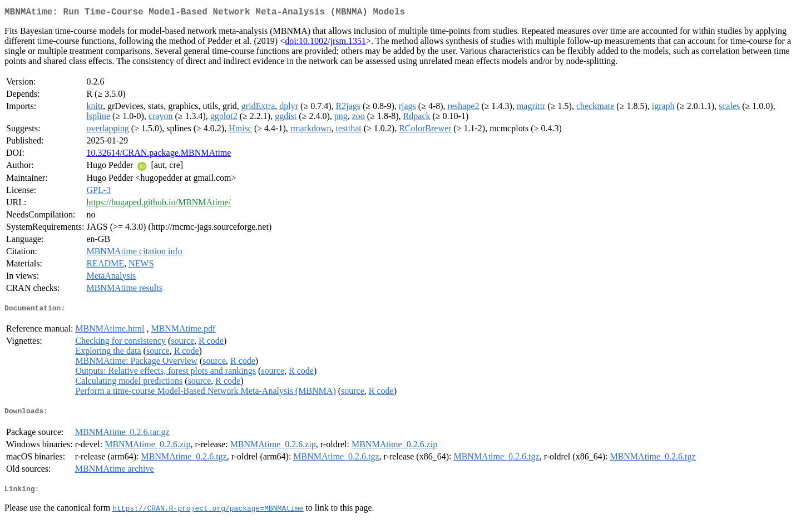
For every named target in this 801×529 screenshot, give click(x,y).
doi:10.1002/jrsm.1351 (325, 43)
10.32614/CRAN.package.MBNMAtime (158, 155)
